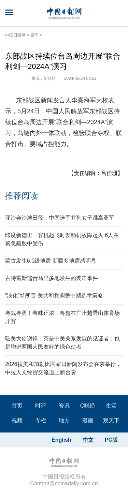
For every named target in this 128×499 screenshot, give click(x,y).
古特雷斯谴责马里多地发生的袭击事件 (51, 278)
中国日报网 (15, 35)
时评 (40, 406)
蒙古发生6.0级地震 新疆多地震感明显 (50, 261)
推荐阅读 (21, 195)
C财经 (87, 406)
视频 (17, 420)
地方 (64, 420)
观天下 (111, 420)
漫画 (87, 420)
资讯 (64, 406)
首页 (17, 406)
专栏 (40, 420)
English (61, 440)
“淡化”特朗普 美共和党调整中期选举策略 (54, 295)
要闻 (34, 35)
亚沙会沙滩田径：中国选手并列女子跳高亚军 (59, 218)
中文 (88, 440)
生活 (111, 406)
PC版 (111, 440)
